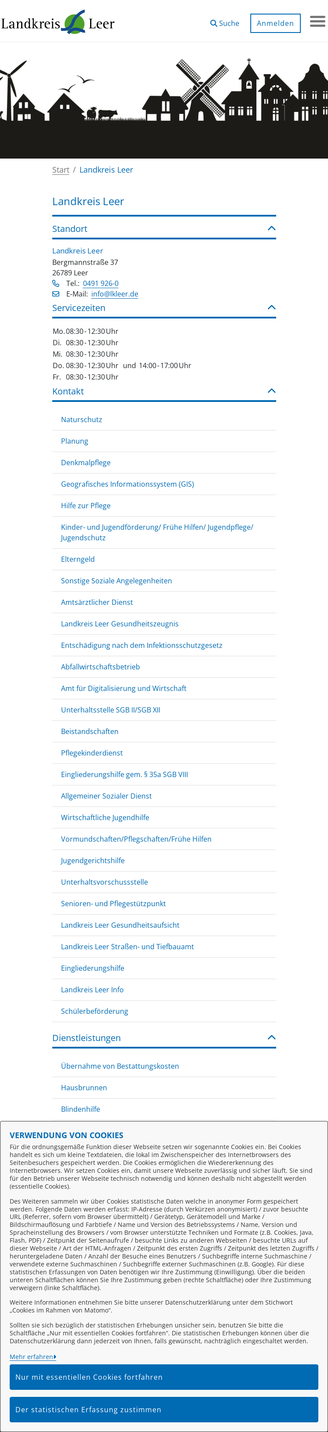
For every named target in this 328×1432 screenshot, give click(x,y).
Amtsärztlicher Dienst (97, 602)
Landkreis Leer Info (92, 989)
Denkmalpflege (86, 462)
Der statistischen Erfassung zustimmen (88, 1409)
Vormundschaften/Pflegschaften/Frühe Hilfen (136, 839)
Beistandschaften (90, 731)
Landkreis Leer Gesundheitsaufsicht (120, 925)
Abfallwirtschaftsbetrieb (100, 667)
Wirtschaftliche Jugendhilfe (105, 817)
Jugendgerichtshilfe (93, 860)
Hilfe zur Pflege (86, 505)
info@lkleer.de (114, 294)
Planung (74, 441)
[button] (222, 20)
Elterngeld (78, 559)
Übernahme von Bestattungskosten (120, 1066)
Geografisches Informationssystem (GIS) (127, 484)
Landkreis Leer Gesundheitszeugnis (120, 624)
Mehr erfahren (31, 1356)
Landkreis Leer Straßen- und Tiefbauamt (127, 946)
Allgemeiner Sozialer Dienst (106, 796)
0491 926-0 (101, 283)
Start (60, 169)
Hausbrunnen (84, 1087)
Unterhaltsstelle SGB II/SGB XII (110, 710)
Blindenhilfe (80, 1109)
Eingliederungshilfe (92, 968)
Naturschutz (81, 419)
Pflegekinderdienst (92, 753)
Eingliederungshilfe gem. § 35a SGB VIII (124, 774)
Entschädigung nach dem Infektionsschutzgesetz (142, 645)
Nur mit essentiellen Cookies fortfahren (89, 1377)
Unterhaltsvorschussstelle (104, 882)
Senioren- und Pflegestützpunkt (113, 903)
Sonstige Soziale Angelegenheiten (116, 581)
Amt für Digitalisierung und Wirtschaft (124, 688)
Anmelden (273, 23)
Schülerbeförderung (94, 1011)
